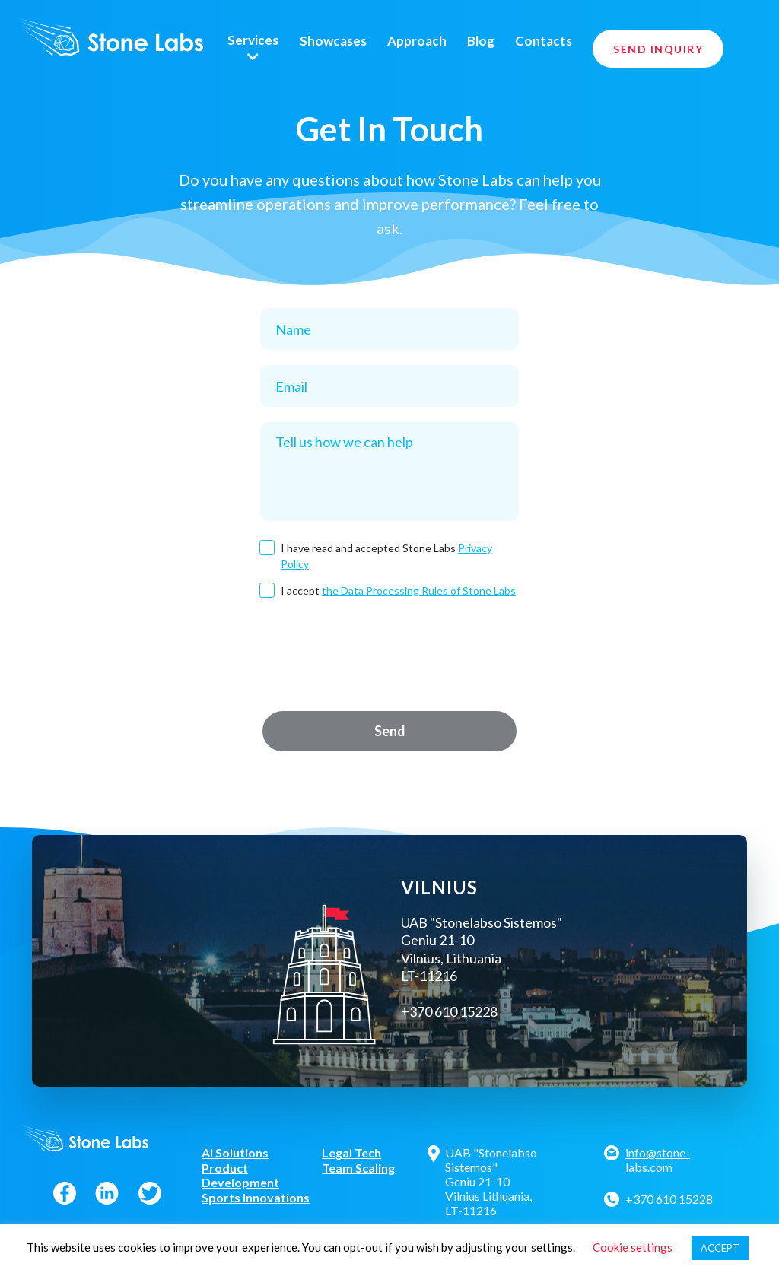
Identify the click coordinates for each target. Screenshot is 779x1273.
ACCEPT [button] (720, 1248)
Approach (417, 41)
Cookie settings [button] (632, 1247)
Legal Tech (351, 1152)
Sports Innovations (256, 1197)
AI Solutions (235, 1152)
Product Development (240, 1174)
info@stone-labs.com (657, 1159)
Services (252, 40)
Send (389, 730)
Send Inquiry (658, 49)
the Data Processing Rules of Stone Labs (419, 590)
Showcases (333, 41)
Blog (480, 41)
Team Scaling (358, 1167)
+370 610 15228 (669, 1199)
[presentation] (389, 654)
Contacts (543, 41)
